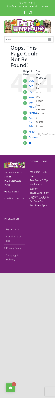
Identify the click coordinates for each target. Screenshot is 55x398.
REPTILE (33, 112)
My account (12, 229)
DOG (31, 80)
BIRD (31, 97)
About (32, 131)
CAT (31, 86)
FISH (31, 92)
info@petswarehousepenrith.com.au (27, 6)
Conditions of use (13, 238)
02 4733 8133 (26, 3)
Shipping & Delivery (12, 257)
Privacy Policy (13, 248)
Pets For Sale (31, 122)
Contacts (33, 137)
